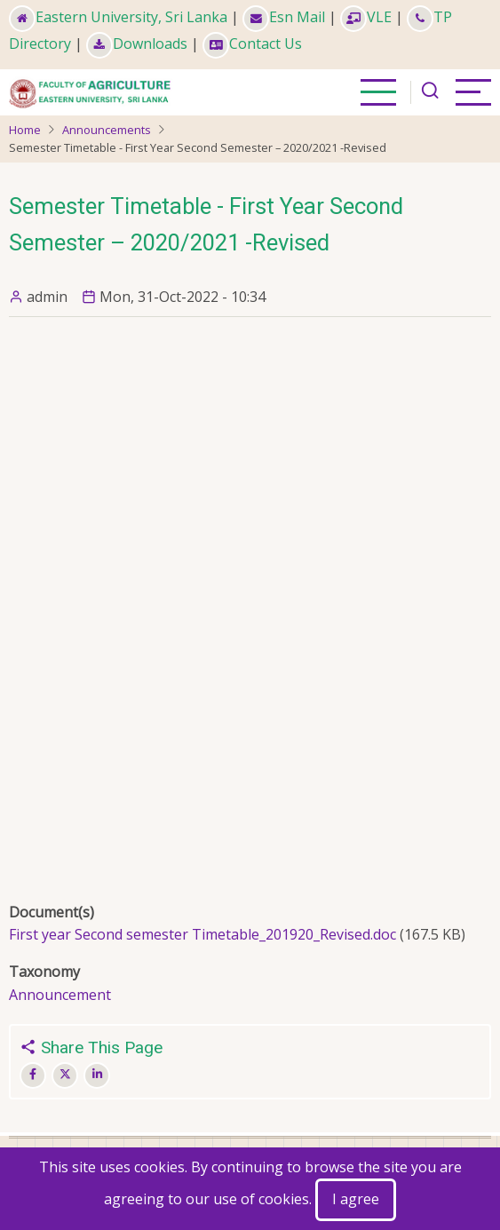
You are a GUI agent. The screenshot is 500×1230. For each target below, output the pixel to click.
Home (25, 130)
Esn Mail (283, 17)
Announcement (60, 994)
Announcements (106, 130)
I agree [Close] (355, 1199)
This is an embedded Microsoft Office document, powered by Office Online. (250, 600)
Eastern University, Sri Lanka (118, 17)
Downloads (136, 43)
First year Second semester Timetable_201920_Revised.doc (202, 934)
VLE (366, 17)
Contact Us (252, 43)
